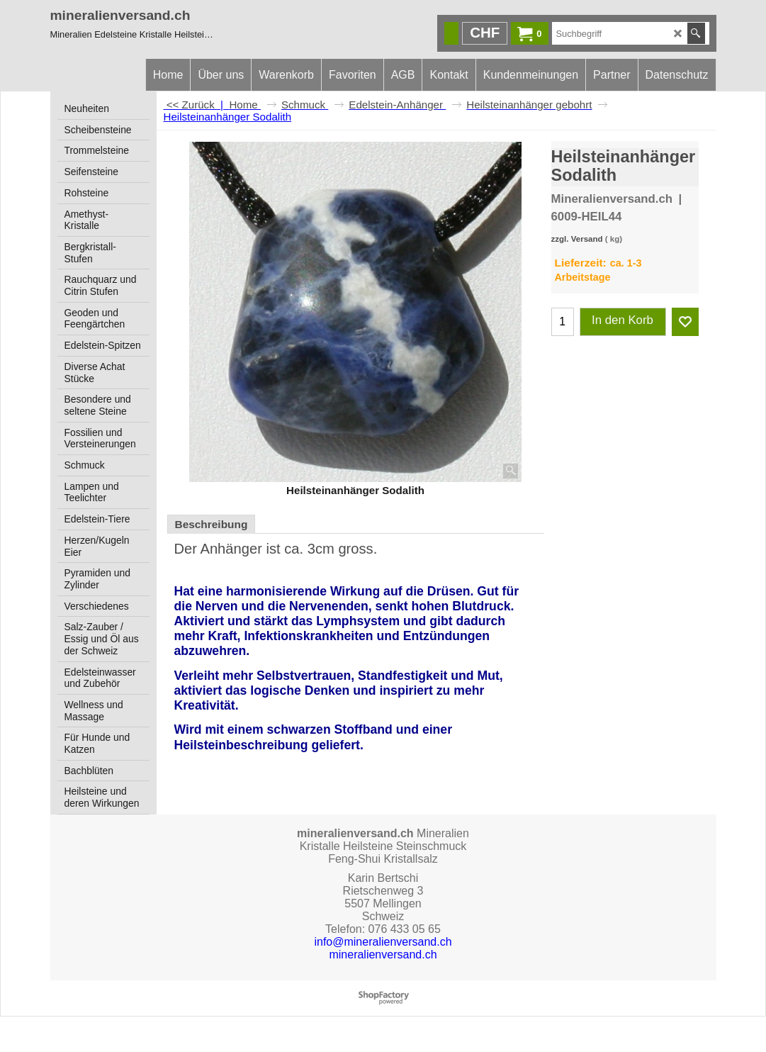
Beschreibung (211, 524)
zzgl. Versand (577, 239)
